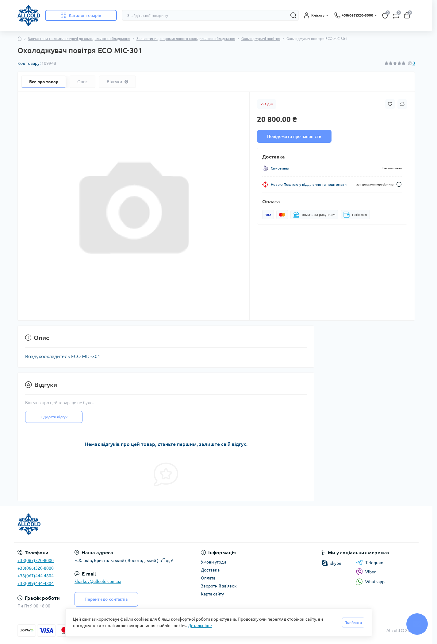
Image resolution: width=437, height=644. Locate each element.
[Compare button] (402, 104)
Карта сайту (212, 593)
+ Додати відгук (53, 417)
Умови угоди (213, 562)
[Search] (293, 15)
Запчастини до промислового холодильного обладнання (185, 39)
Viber (366, 571)
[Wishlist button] (390, 104)
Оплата (208, 578)
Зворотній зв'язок (219, 586)
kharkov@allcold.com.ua (98, 581)
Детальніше (200, 625)
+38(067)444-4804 (35, 575)
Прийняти (353, 622)
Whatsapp (370, 581)
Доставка (210, 570)
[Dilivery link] (399, 184)
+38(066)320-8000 (35, 568)
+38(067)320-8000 (35, 560)
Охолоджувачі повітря (260, 39)
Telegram (369, 562)
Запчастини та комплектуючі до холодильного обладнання (79, 39)
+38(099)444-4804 (35, 583)
